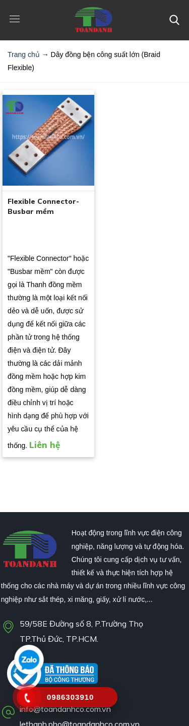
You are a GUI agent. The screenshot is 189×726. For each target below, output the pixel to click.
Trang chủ (24, 54)
